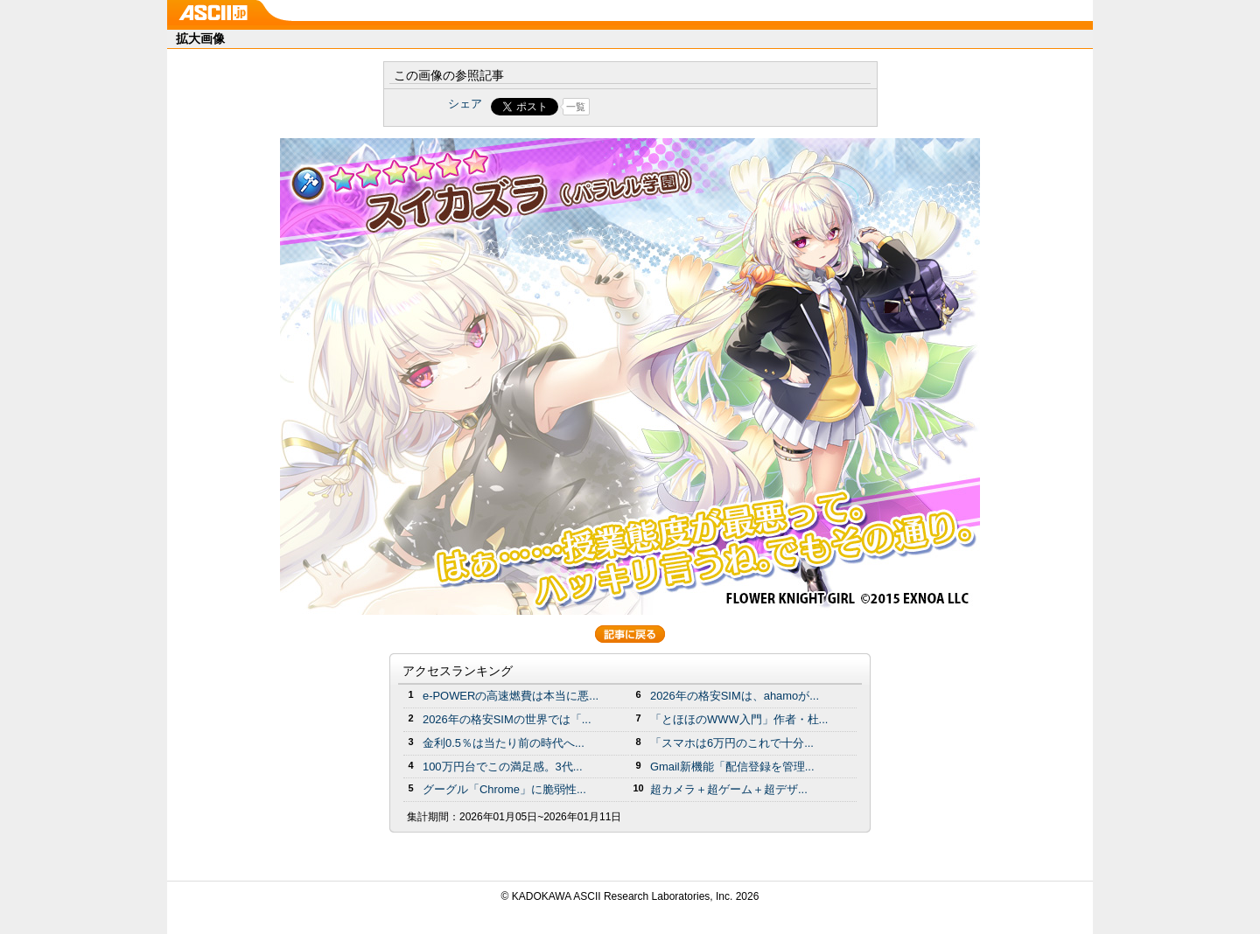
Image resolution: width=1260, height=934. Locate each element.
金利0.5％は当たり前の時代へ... (503, 742)
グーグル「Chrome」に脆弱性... (504, 789)
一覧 (575, 106)
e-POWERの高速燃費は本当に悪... (510, 695)
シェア (465, 103)
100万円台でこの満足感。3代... (503, 766)
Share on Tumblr (695, 106)
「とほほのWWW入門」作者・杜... (739, 719)
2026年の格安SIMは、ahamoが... (734, 695)
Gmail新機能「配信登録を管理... (732, 766)
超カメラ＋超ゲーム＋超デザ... (729, 789)
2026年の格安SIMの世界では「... (507, 719)
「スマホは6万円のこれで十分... (732, 742)
